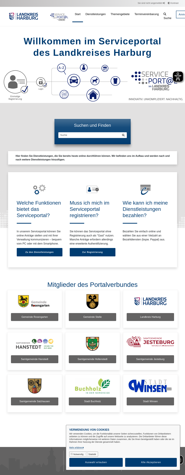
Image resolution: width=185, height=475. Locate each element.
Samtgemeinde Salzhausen (34, 402)
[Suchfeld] (89, 135)
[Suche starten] (124, 135)
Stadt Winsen (150, 402)
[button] (167, 16)
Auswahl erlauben (96, 462)
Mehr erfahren (76, 447)
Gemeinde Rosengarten (34, 317)
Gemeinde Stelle (92, 317)
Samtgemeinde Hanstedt (34, 360)
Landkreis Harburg (150, 317)
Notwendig (78, 454)
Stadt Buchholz (92, 402)
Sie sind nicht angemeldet (151, 3)
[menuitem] (77, 16)
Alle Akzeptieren (151, 462)
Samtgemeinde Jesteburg (150, 360)
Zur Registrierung (92, 252)
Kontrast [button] (173, 3)
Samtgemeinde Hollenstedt (92, 360)
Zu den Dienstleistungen (39, 252)
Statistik (92, 454)
